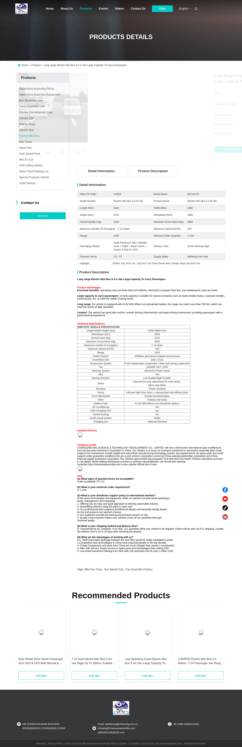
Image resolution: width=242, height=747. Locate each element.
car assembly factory (138, 569)
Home (50, 8)
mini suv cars (93, 569)
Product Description (153, 171)
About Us (66, 8)
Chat (162, 8)
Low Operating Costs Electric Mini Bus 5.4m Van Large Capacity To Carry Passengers (146, 661)
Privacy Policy (55, 743)
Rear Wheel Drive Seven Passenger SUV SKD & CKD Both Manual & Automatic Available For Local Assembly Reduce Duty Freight (40, 661)
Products (86, 8)
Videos (119, 8)
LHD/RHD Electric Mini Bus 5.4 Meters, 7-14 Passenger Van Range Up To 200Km (200, 661)
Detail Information (101, 171)
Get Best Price (170, 149)
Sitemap (40, 743)
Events (103, 8)
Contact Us (138, 8)
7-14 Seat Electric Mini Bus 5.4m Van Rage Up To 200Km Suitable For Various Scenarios (94, 661)
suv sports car (113, 569)
